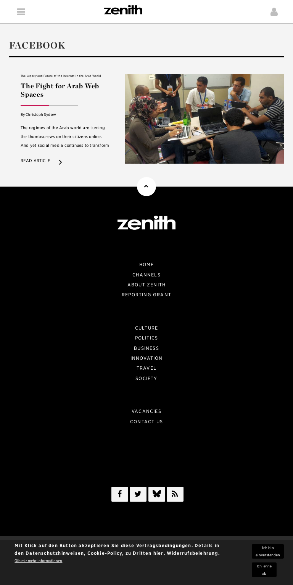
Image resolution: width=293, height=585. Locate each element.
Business (146, 348)
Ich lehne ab (264, 571)
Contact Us (146, 421)
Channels (146, 275)
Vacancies (146, 411)
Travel (146, 368)
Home (146, 264)
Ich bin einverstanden (268, 553)
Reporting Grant (146, 294)
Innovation (146, 358)
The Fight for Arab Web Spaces (60, 90)
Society (146, 378)
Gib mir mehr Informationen (38, 562)
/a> (157, 495)
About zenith (146, 285)
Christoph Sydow (41, 114)
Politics (146, 338)
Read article (35, 160)
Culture (146, 328)
